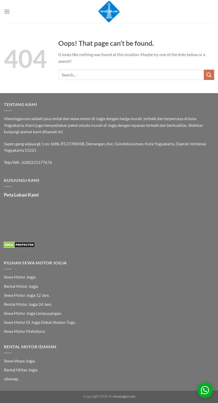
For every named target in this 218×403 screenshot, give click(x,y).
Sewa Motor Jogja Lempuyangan (32, 313)
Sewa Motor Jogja (19, 276)
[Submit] (209, 75)
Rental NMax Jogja (20, 369)
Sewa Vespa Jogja (19, 360)
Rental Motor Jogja (21, 286)
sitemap (11, 378)
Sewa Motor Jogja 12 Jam (26, 295)
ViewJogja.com (17, 118)
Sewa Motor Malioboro (24, 331)
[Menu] (7, 11)
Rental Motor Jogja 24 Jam (27, 304)
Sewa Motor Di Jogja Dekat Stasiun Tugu (39, 322)
